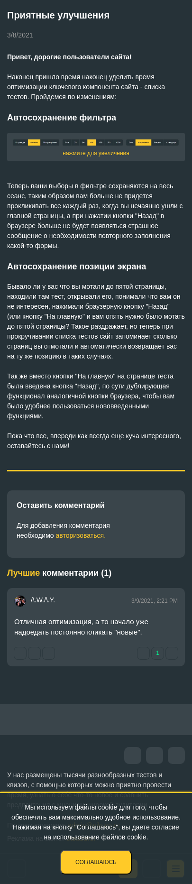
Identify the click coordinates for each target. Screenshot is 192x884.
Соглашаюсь (96, 862)
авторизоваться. (80, 535)
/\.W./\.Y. (43, 600)
